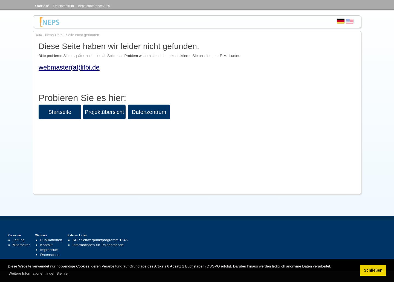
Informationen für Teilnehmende (98, 245)
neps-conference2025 (94, 6)
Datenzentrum (63, 6)
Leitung (19, 240)
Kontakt (46, 245)
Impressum (49, 250)
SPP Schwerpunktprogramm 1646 (100, 240)
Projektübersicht (104, 112)
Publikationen (51, 240)
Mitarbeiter (21, 245)
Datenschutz (50, 255)
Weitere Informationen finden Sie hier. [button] (38, 273)
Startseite (42, 6)
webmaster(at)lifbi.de (69, 67)
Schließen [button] (373, 270)
